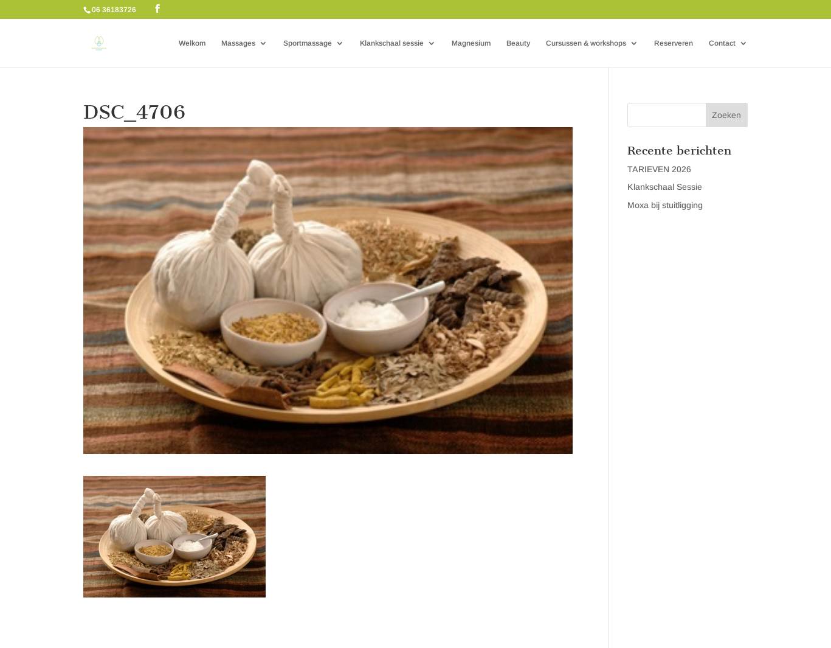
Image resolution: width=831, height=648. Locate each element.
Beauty (518, 43)
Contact (722, 43)
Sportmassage (307, 43)
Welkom (192, 43)
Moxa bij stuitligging (665, 205)
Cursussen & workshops (586, 43)
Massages (238, 43)
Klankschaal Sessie (664, 187)
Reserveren (673, 43)
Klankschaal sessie (392, 43)
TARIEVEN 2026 (659, 169)
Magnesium (471, 43)
